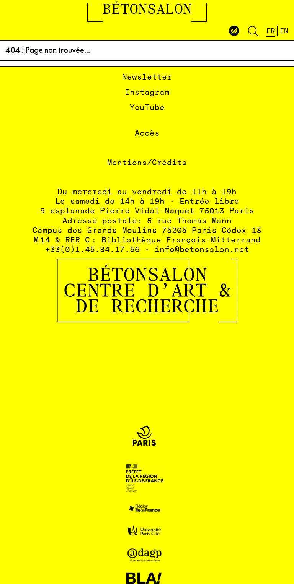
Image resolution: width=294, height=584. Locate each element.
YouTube (147, 108)
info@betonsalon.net (202, 250)
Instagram (147, 93)
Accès (147, 134)
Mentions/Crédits (147, 163)
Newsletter (147, 77)
